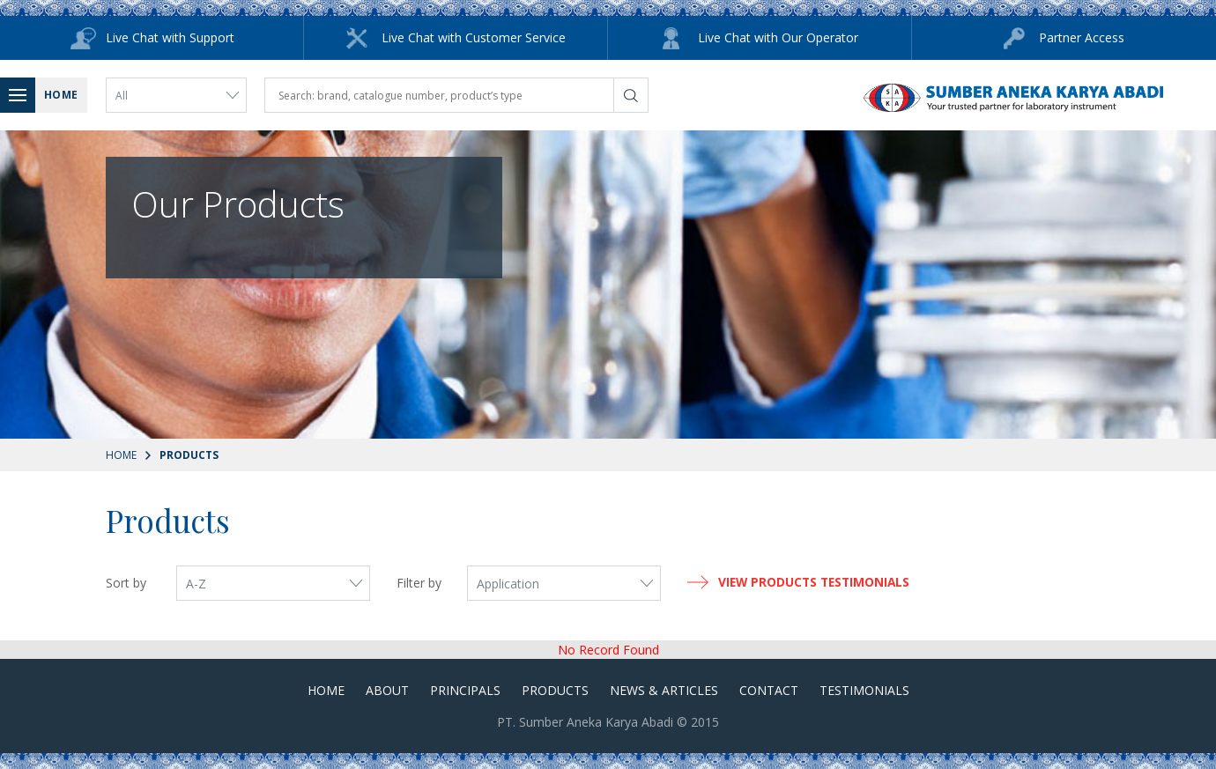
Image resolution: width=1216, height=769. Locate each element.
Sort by (126, 582)
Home (121, 454)
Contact (768, 690)
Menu (22, 94)
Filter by (419, 582)
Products (555, 690)
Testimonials (864, 690)
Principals (465, 690)
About (387, 690)
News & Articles (664, 690)
